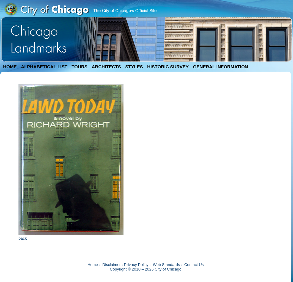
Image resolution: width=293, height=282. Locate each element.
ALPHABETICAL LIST (44, 66)
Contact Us (194, 264)
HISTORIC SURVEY (168, 66)
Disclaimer (111, 264)
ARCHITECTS (106, 66)
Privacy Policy (136, 264)
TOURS (79, 66)
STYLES (134, 66)
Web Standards (166, 264)
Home (92, 264)
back (22, 238)
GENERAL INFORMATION (220, 66)
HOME (10, 66)
